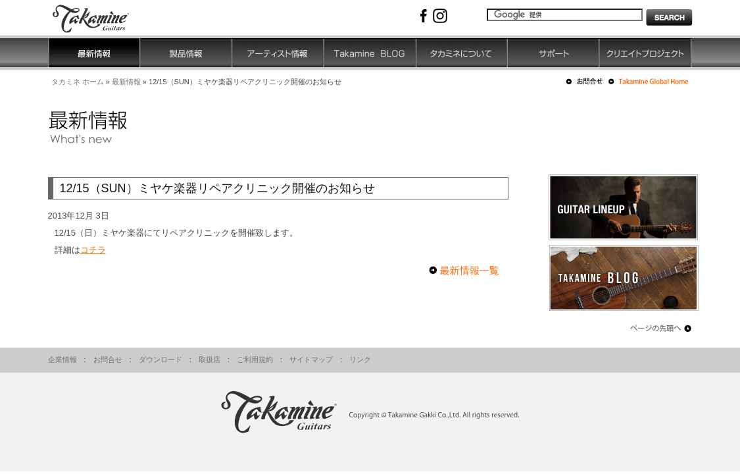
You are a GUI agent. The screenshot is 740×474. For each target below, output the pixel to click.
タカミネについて (462, 52)
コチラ (93, 250)
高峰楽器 (101, 17)
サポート (554, 52)
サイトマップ (311, 359)
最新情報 (126, 82)
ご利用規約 (255, 359)
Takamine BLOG (370, 52)
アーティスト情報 (278, 52)
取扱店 (209, 359)
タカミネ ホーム (77, 82)
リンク (360, 359)
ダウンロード (160, 359)
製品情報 (186, 52)
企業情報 (62, 359)
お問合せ (107, 359)
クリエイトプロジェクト (646, 52)
